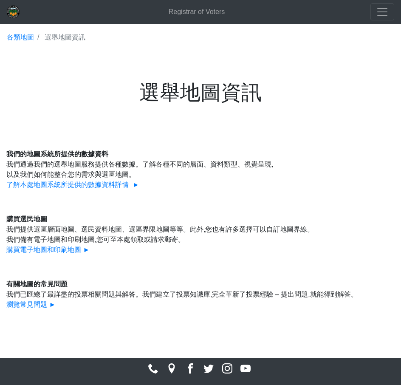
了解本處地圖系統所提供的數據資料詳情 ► (72, 184)
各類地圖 (20, 37)
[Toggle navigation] (382, 11)
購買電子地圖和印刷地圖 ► (48, 249)
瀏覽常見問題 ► (31, 304)
